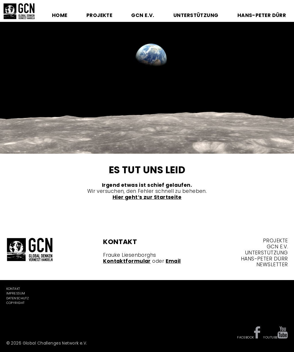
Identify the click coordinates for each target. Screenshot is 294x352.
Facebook (245, 337)
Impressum (15, 293)
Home (59, 15)
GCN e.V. (142, 15)
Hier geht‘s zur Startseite (147, 197)
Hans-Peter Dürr (261, 15)
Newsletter (272, 264)
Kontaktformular (127, 261)
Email (173, 261)
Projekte (99, 15)
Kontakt (13, 289)
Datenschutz (17, 298)
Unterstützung (195, 15)
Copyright (15, 303)
